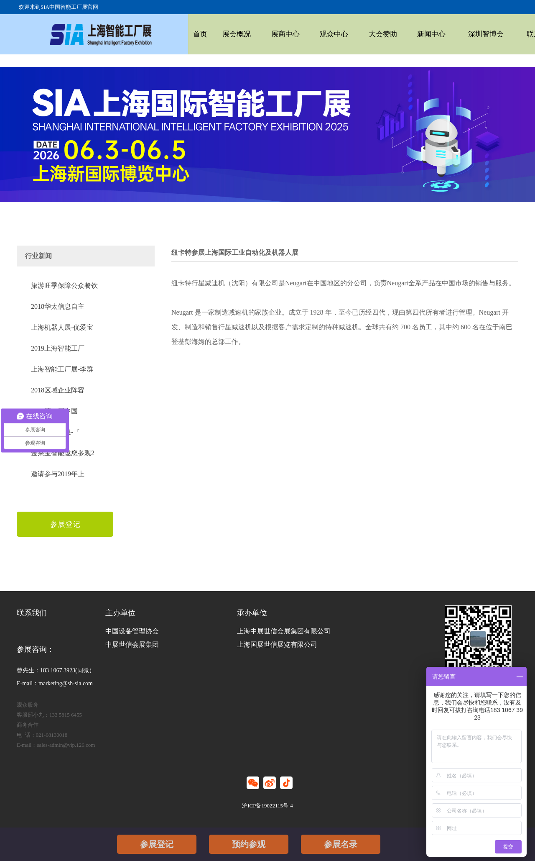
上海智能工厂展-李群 (62, 369)
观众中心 (312, 34)
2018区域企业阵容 (57, 390)
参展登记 (156, 844)
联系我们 (489, 34)
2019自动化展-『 (55, 432)
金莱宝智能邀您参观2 (62, 452)
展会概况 (229, 34)
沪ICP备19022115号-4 (267, 805)
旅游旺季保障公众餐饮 (64, 285)
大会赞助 (354, 34)
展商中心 (271, 34)
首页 (198, 34)
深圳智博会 (442, 34)
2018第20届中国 (54, 411)
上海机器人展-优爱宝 (62, 327)
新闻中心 (396, 34)
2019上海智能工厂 (57, 348)
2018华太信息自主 (57, 306)
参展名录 (340, 844)
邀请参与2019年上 (57, 473)
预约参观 (248, 844)
